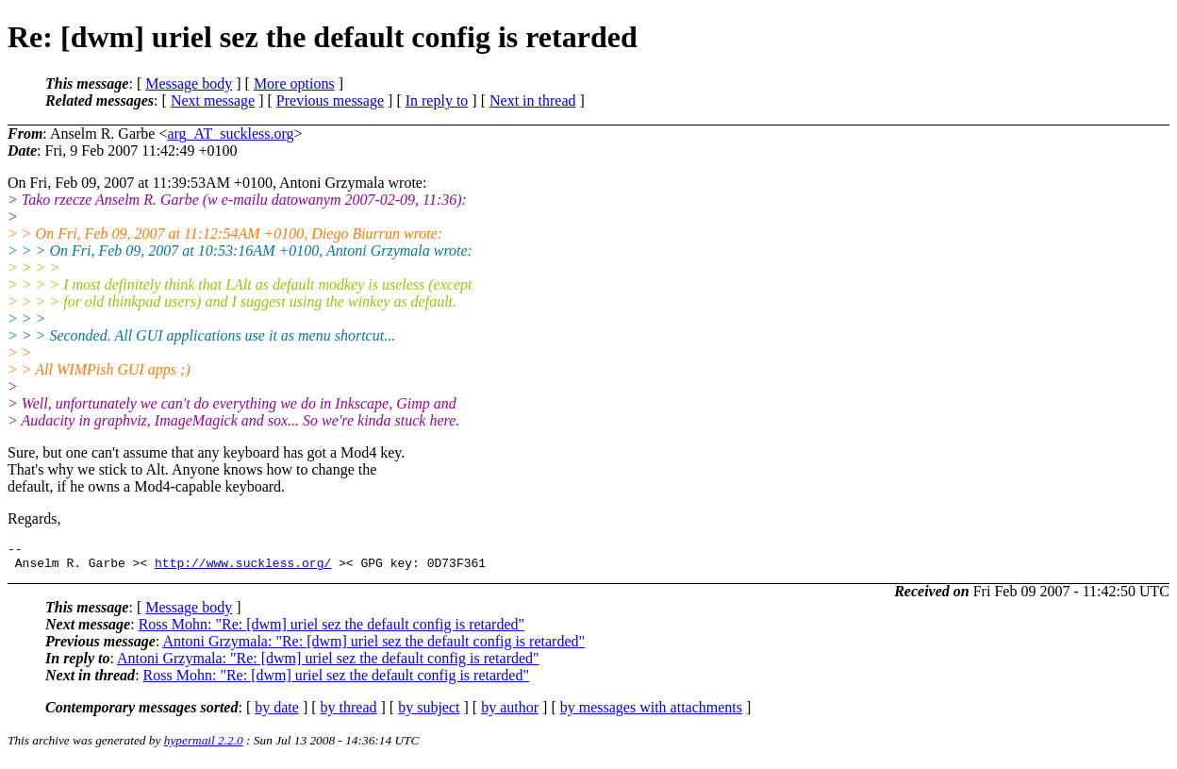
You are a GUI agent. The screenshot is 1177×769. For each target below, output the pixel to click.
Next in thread (532, 100)
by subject (428, 713)
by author (510, 713)
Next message (213, 100)
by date (277, 713)
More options (294, 83)
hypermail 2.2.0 (203, 746)
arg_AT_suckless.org (230, 133)
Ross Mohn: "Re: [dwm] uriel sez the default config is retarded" (331, 630)
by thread (349, 713)
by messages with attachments (651, 713)
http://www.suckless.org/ (243, 568)
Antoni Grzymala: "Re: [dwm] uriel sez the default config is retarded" (373, 647)
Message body (188, 83)
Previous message (330, 100)
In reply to (437, 100)
